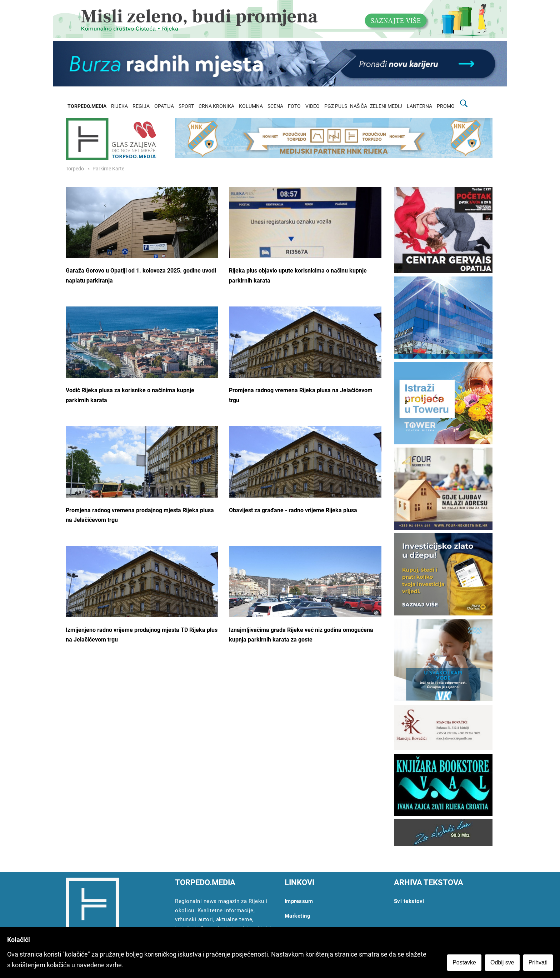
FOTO (294, 106)
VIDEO (312, 106)
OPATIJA (164, 106)
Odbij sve (502, 962)
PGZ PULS (335, 106)
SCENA (275, 106)
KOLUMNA (251, 106)
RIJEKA (119, 106)
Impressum (299, 901)
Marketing (298, 916)
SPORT (186, 106)
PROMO (446, 106)
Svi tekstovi (409, 901)
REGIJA (141, 106)
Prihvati (538, 962)
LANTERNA (419, 106)
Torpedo (75, 169)
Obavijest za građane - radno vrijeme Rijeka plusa (293, 510)
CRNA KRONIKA (216, 106)
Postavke (464, 962)
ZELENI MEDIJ (386, 106)
